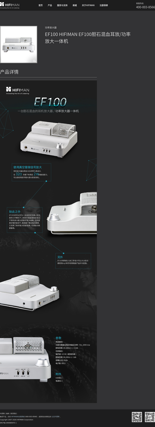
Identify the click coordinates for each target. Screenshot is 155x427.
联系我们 (14, 413)
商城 (75, 5)
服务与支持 (62, 5)
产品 (50, 5)
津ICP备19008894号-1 (8, 423)
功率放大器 (51, 27)
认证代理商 (55, 417)
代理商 (2, 413)
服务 (7, 413)
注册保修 (104, 5)
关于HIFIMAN (88, 5)
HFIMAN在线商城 (18, 417)
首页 (40, 5)
